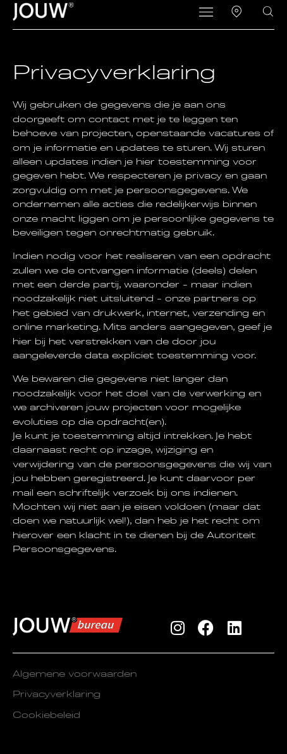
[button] (206, 13)
